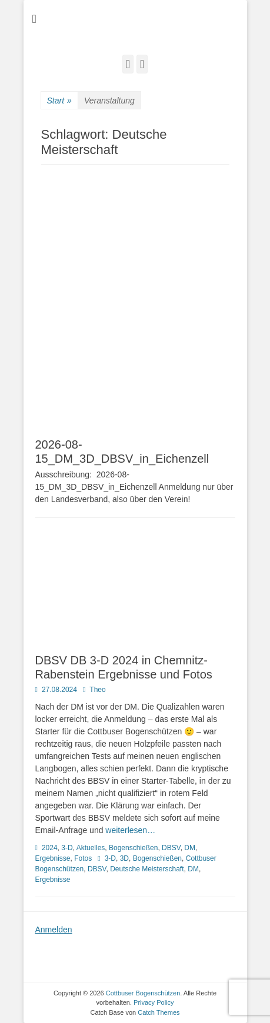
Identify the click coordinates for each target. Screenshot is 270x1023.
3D (124, 858)
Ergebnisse (53, 858)
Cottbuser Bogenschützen (143, 993)
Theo (97, 690)
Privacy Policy (154, 1002)
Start (59, 101)
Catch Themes (158, 1012)
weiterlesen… (130, 830)
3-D (66, 848)
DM (189, 848)
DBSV (171, 848)
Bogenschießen (133, 848)
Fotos (83, 858)
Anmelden (53, 929)
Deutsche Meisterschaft (147, 869)
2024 (50, 848)
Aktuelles (90, 848)
